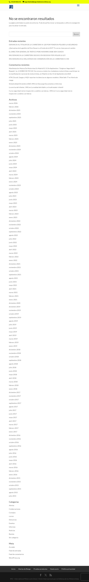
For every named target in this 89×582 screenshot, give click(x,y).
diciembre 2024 (14, 146)
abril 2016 (12, 464)
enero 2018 (13, 389)
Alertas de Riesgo (24, 569)
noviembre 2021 (15, 267)
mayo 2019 (13, 332)
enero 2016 (13, 475)
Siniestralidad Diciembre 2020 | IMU (22, 84)
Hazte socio (54, 569)
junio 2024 (13, 164)
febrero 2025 (13, 139)
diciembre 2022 (14, 221)
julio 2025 (12, 121)
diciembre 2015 (14, 478)
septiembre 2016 (15, 446)
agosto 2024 (13, 157)
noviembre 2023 (15, 185)
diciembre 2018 (14, 350)
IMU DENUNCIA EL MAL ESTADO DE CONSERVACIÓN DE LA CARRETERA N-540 (39, 59)
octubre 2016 (14, 442)
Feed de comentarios (16, 554)
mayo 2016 (13, 460)
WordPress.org (14, 558)
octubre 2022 (14, 228)
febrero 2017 (13, 428)
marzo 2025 (13, 135)
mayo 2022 (13, 246)
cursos (11, 516)
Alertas (11, 505)
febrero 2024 (13, 178)
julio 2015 (12, 496)
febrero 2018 (13, 385)
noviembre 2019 (15, 310)
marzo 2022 (13, 253)
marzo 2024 (13, 175)
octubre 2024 (14, 153)
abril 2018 (12, 378)
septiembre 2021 (15, 275)
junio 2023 (13, 199)
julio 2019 (12, 324)
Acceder (12, 547)
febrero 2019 (13, 342)
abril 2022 (12, 249)
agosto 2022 (13, 235)
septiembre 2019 (15, 317)
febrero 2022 (13, 257)
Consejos (12, 513)
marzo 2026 (13, 103)
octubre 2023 (14, 189)
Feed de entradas (15, 551)
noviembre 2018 (15, 353)
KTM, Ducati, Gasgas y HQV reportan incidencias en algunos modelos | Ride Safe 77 (39, 77)
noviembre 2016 (15, 439)
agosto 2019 (13, 321)
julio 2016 (12, 453)
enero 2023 (13, 217)
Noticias (12, 530)
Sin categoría (13, 538)
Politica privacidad (68, 569)
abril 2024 (12, 171)
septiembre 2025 (15, 117)
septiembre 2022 (15, 232)
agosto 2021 (13, 278)
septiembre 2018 (15, 360)
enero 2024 (13, 182)
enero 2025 (13, 142)
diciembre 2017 (14, 392)
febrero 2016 (13, 471)
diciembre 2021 (14, 264)
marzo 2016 (13, 467)
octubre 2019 (14, 314)
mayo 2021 (13, 285)
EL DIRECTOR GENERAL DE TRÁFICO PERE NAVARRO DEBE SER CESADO (36, 52)
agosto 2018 (13, 364)
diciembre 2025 (14, 110)
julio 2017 (12, 410)
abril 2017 (12, 421)
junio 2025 (13, 125)
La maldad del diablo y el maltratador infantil (47, 87)
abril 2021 (12, 289)
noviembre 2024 (15, 150)
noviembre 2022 (15, 225)
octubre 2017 (14, 400)
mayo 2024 (13, 167)
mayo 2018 (13, 374)
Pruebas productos (40, 569)
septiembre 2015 (15, 489)
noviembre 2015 (15, 482)
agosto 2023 (13, 192)
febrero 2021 (13, 296)
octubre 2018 (14, 357)
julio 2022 (12, 239)
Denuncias (13, 520)
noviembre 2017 (15, 396)
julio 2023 (12, 196)
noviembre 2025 (15, 114)
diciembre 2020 (14, 303)
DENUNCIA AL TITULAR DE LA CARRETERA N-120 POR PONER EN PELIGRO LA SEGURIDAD (43, 45)
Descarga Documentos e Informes (50, 84)
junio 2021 (13, 282)
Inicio (13, 569)
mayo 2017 (13, 417)
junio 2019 (13, 328)
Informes (12, 527)
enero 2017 (13, 432)
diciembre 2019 (14, 307)
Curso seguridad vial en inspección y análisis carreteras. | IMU (31, 91)
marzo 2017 (13, 424)
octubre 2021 (14, 271)
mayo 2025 (13, 128)
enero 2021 (13, 300)
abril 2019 (12, 335)
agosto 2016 (13, 450)
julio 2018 (12, 367)
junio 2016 (13, 457)
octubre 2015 (14, 485)
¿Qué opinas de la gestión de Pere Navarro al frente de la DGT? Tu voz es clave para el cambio (42, 48)
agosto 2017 (13, 407)
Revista (11, 534)
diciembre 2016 (14, 435)
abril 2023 (12, 207)
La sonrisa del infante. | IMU (19, 87)
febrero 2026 (13, 107)
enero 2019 (13, 346)
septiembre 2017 (15, 403)
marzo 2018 (13, 382)
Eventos (12, 523)
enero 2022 (13, 260)
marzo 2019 (13, 339)
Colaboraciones (14, 509)
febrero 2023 (13, 214)
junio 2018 (13, 371)
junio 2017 (13, 414)
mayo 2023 (13, 203)
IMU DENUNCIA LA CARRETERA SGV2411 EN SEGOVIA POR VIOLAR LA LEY (37, 55)
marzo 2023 (13, 210)
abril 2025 (12, 132)
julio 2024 (12, 160)
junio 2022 (13, 242)
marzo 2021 (13, 292)
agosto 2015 (13, 492)
